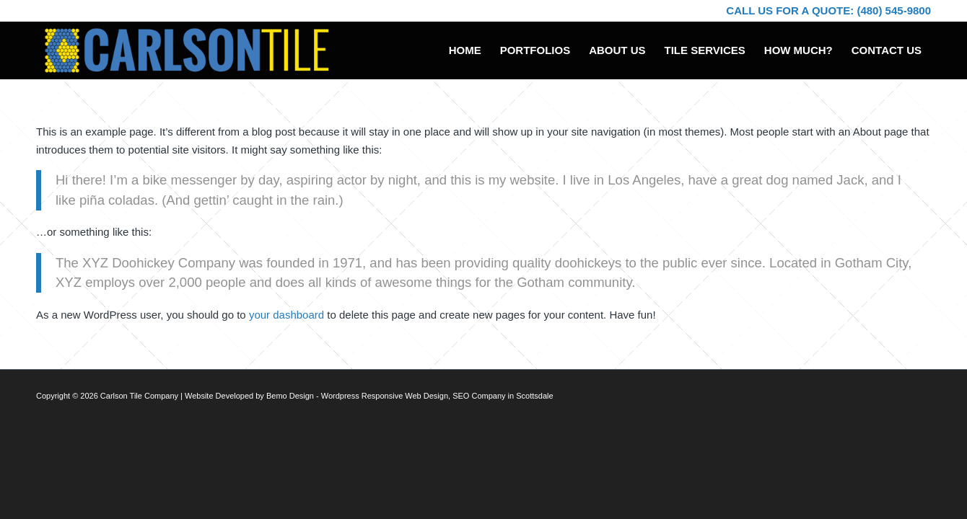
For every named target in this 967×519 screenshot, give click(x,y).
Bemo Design (290, 395)
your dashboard (286, 315)
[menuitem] (465, 50)
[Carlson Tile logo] (186, 50)
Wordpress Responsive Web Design (384, 395)
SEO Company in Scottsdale (502, 395)
